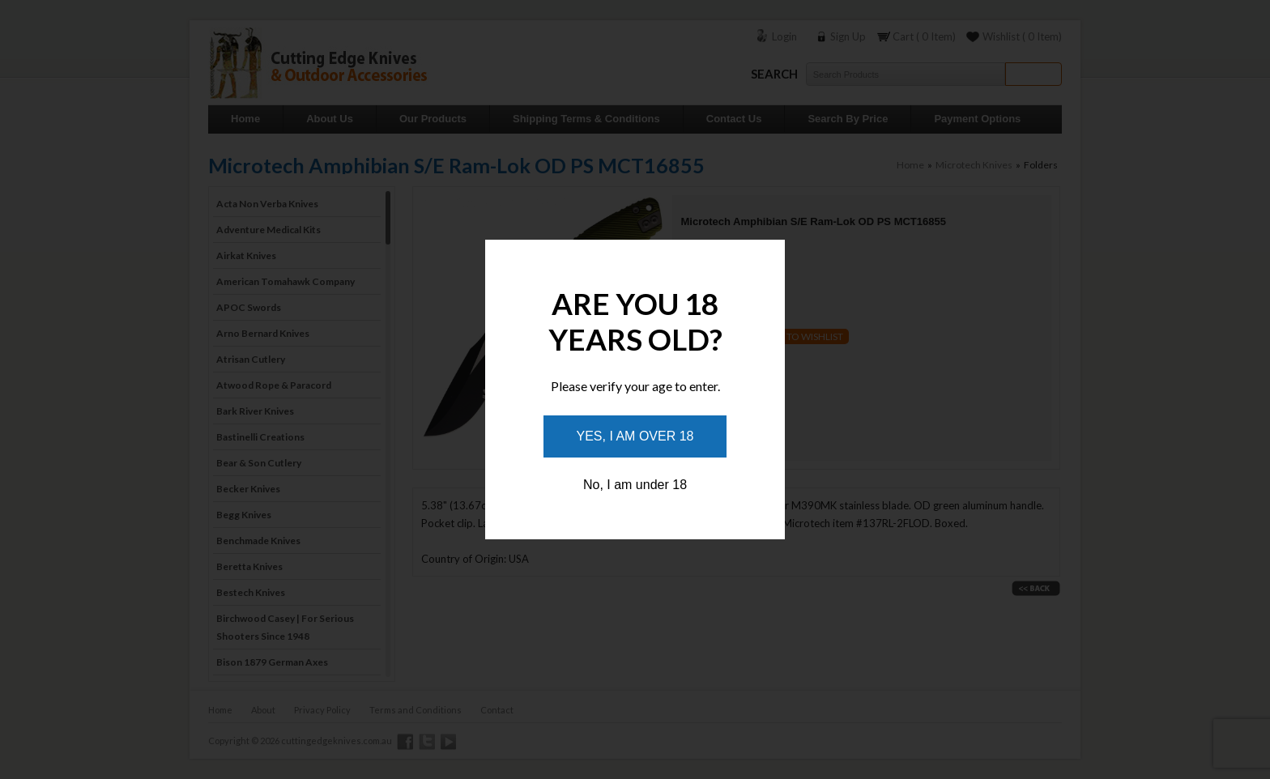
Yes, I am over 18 (635, 436)
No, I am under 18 (635, 485)
